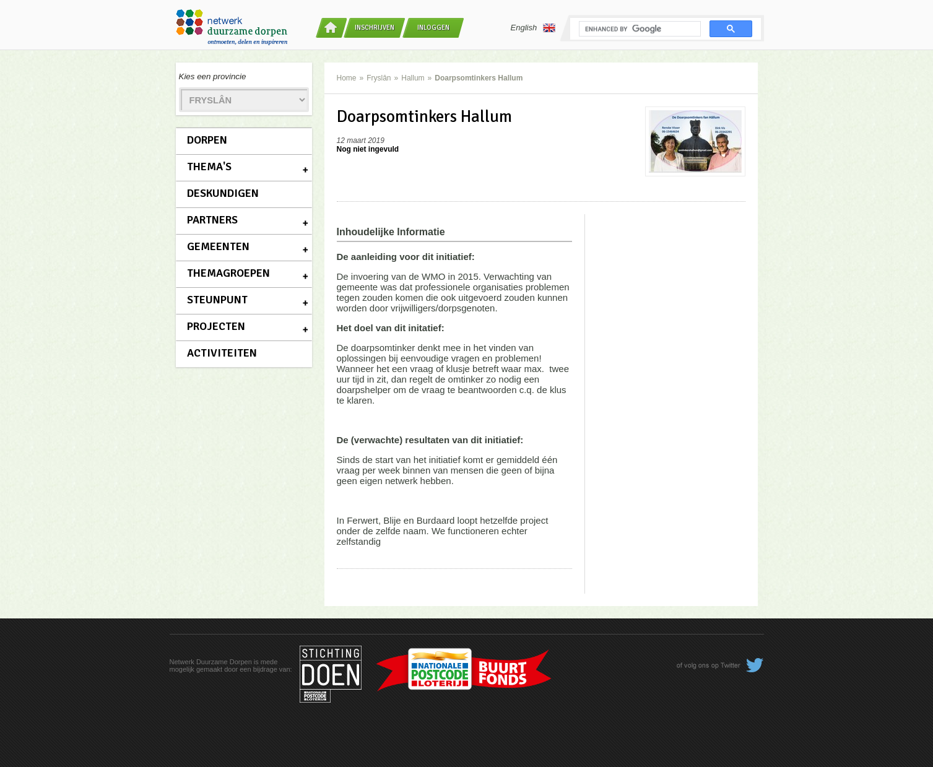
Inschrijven (374, 28)
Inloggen (433, 28)
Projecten (216, 326)
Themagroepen (228, 273)
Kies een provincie (212, 76)
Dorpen (207, 140)
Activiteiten (222, 353)
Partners (212, 220)
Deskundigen (223, 193)
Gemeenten (218, 246)
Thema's (209, 166)
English (533, 28)
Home (347, 78)
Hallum (412, 78)
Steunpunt (217, 299)
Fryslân (379, 78)
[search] (638, 29)
